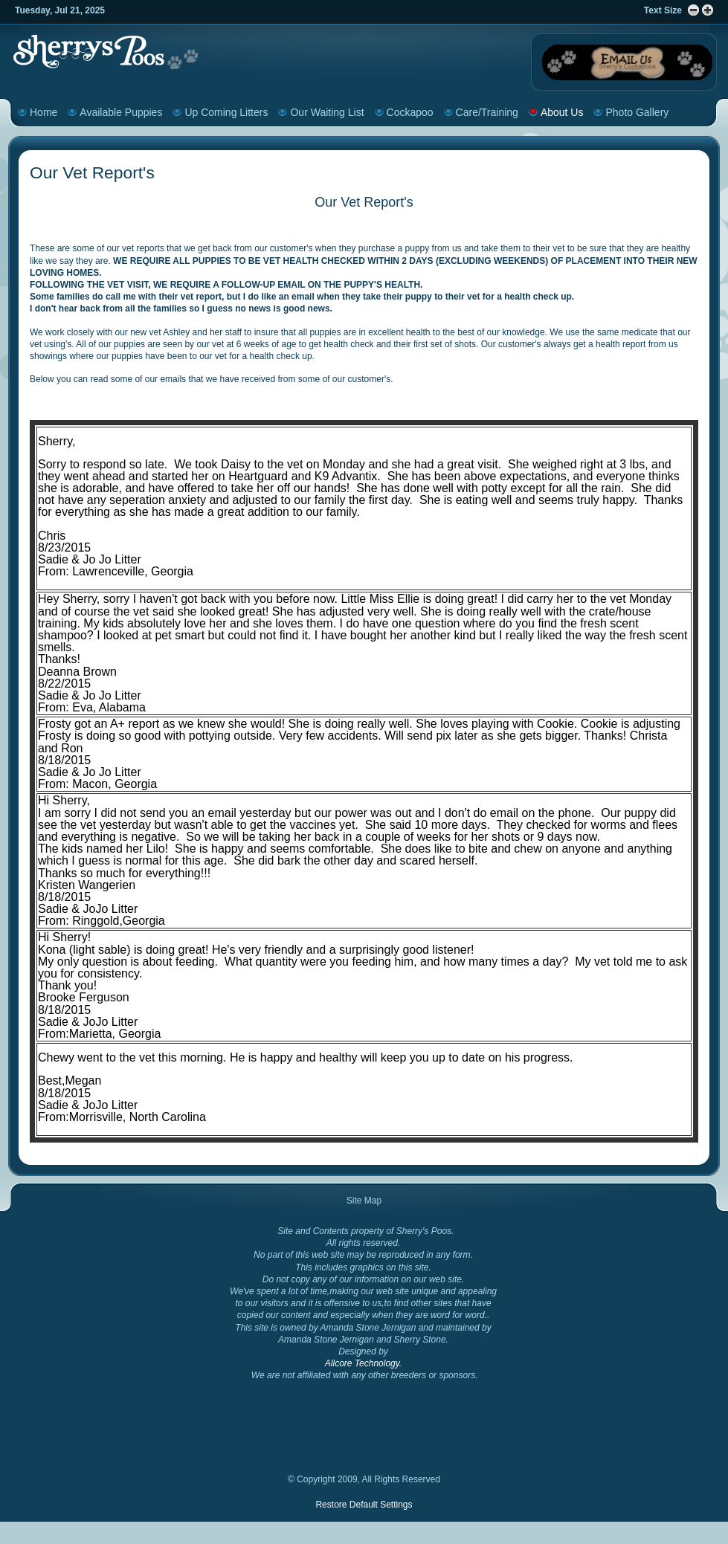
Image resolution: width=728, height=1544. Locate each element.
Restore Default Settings (363, 1504)
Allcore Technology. (363, 1363)
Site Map (364, 1200)
